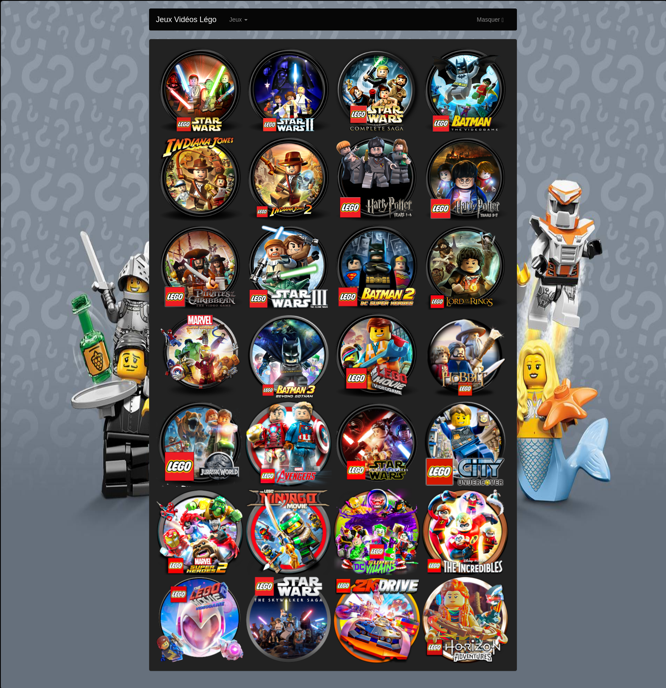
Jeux (238, 19)
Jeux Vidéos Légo (186, 19)
